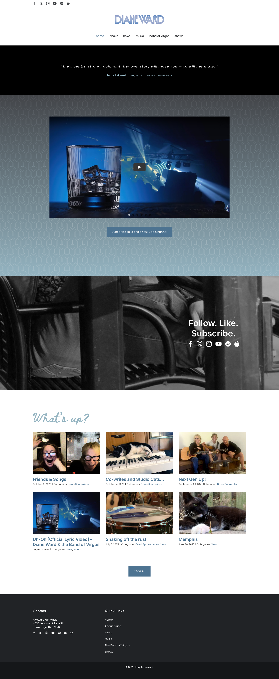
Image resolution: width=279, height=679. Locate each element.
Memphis (188, 539)
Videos (77, 549)
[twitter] (41, 3)
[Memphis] (212, 513)
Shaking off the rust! (127, 539)
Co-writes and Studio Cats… (135, 479)
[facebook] (34, 3)
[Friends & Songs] (66, 453)
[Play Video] (139, 167)
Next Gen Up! (192, 479)
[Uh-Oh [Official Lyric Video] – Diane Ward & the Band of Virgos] (66, 513)
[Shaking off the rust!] (139, 513)
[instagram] (47, 3)
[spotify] (61, 3)
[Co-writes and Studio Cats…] (139, 453)
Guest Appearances (147, 544)
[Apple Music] (68, 3)
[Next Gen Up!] (212, 453)
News (71, 484)
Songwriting (82, 484)
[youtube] (55, 3)
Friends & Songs (49, 479)
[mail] (71, 633)
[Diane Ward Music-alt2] (139, 13)
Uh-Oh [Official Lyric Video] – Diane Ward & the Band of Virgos (66, 542)
